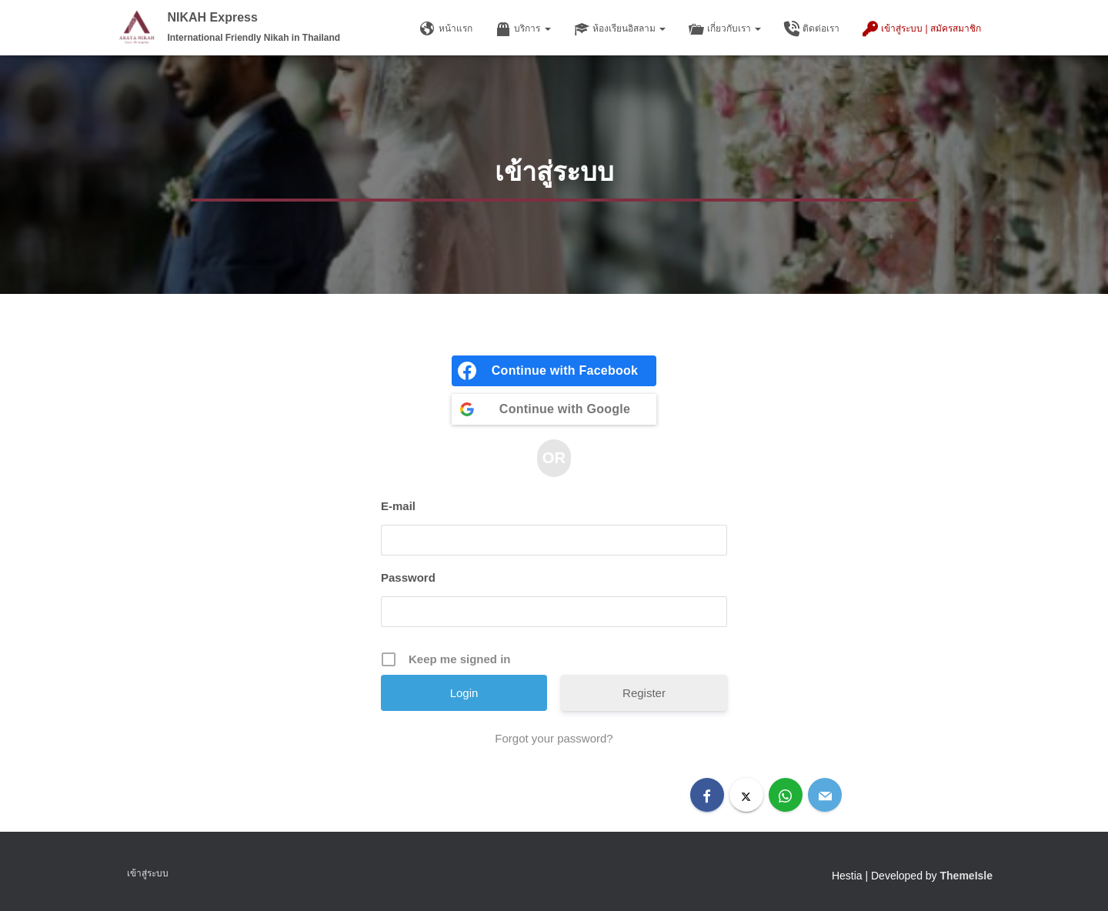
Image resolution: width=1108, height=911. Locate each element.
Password (408, 577)
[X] (746, 795)
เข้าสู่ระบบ (148, 873)
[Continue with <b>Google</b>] (554, 409)
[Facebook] (707, 795)
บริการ (523, 29)
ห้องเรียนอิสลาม (620, 29)
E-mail (398, 505)
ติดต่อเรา (811, 29)
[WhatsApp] (786, 795)
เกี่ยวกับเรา (725, 29)
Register (644, 692)
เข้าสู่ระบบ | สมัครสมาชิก (922, 29)
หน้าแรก (446, 29)
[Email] (825, 795)
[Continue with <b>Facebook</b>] (554, 370)
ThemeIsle (966, 875)
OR (554, 457)
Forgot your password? (553, 738)
